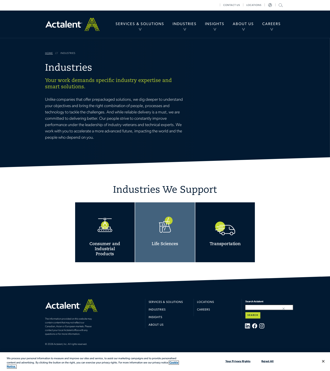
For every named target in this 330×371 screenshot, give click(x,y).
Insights (214, 24)
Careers (271, 24)
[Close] (323, 361)
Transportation (225, 232)
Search (253, 315)
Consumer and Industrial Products (105, 232)
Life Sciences (165, 232)
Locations (253, 5)
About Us (243, 24)
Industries (185, 24)
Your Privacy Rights (237, 361)
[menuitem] (139, 24)
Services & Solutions (140, 24)
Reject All (267, 361)
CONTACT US (231, 5)
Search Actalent (280, 5)
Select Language (270, 5)
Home (72, 24)
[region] (165, 361)
